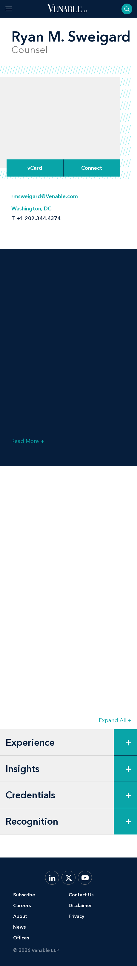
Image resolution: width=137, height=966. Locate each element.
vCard (34, 168)
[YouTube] (85, 878)
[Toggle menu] (9, 9)
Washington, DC (31, 208)
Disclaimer (80, 905)
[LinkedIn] (52, 878)
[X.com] (68, 878)
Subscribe (24, 895)
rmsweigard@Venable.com (44, 196)
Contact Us (81, 895)
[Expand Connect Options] (92, 167)
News (19, 927)
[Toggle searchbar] (126, 9)
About (20, 916)
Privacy (76, 916)
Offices (21, 938)
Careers (22, 905)
